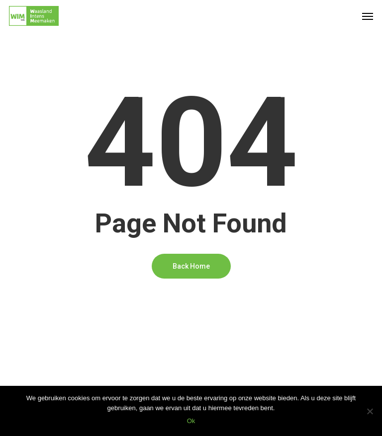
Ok (191, 421)
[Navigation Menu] (367, 16)
